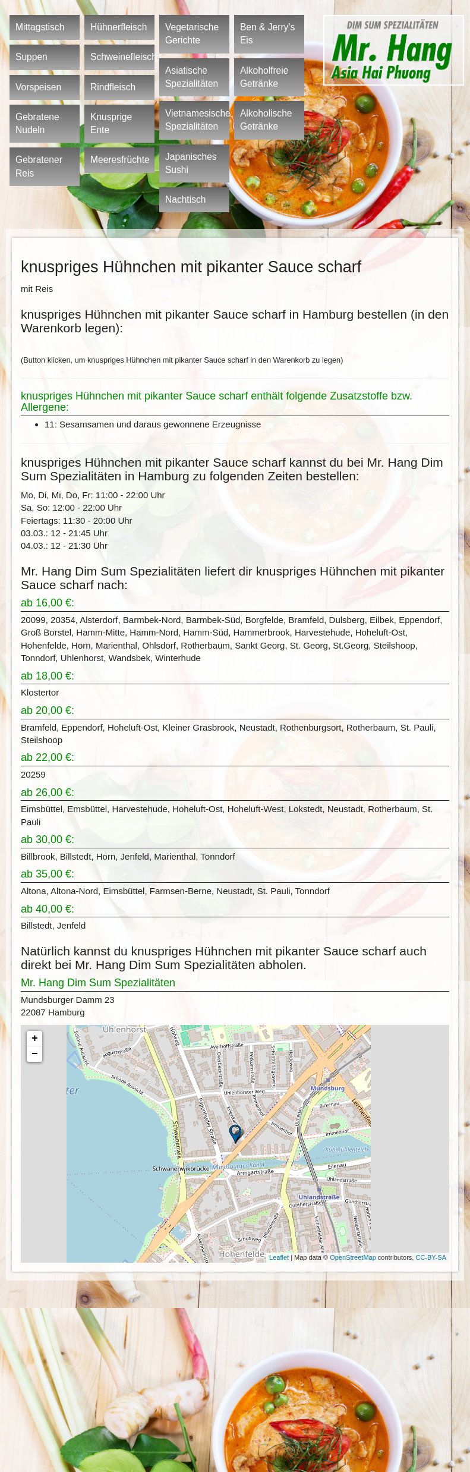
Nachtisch (185, 199)
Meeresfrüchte (120, 160)
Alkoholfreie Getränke (264, 77)
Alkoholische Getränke (266, 119)
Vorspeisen (38, 87)
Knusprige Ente (111, 123)
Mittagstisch (39, 27)
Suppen (31, 57)
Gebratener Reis (38, 166)
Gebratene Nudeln (37, 123)
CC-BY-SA (430, 1257)
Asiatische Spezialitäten (191, 77)
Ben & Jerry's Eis (267, 33)
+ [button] (34, 1038)
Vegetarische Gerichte (192, 33)
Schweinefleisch (122, 57)
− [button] (34, 1054)
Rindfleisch (112, 87)
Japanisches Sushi (191, 163)
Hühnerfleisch (118, 27)
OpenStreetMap (353, 1257)
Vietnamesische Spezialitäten (197, 119)
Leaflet (279, 1257)
